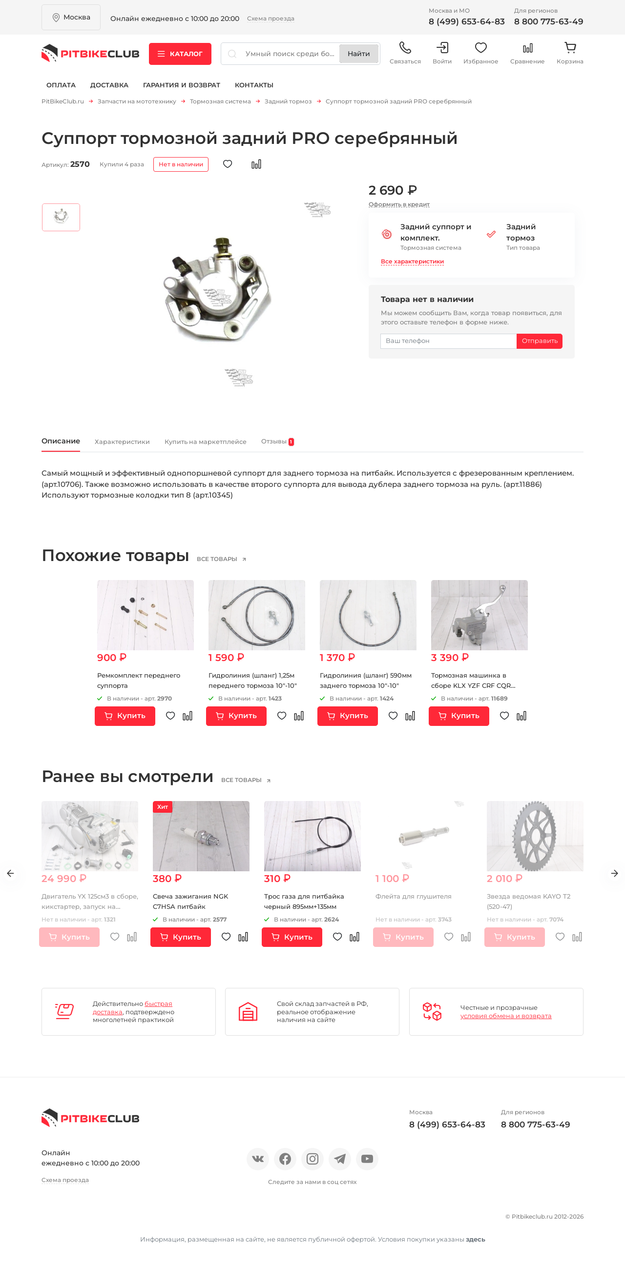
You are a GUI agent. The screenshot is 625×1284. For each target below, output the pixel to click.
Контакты (254, 92)
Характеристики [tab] (149, 446)
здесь (475, 1259)
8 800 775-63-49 (548, 21)
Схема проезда (270, 18)
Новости (133, 1221)
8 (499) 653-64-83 (467, 21)
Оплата (61, 92)
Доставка (109, 92)
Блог (170, 1221)
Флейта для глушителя (417, 903)
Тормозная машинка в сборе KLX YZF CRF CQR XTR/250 (474, 691)
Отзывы (89, 1221)
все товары (231, 565)
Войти (442, 58)
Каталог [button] (180, 58)
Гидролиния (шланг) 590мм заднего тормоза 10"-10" (363, 691)
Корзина (570, 58)
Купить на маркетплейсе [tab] (263, 446)
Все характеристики (412, 264)
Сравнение (527, 58)
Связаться (405, 58)
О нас (52, 1221)
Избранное (481, 58)
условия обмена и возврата (506, 1022)
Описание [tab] (68, 446)
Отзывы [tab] (361, 447)
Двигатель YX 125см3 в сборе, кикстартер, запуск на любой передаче (89, 913)
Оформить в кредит (399, 207)
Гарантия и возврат (181, 92)
